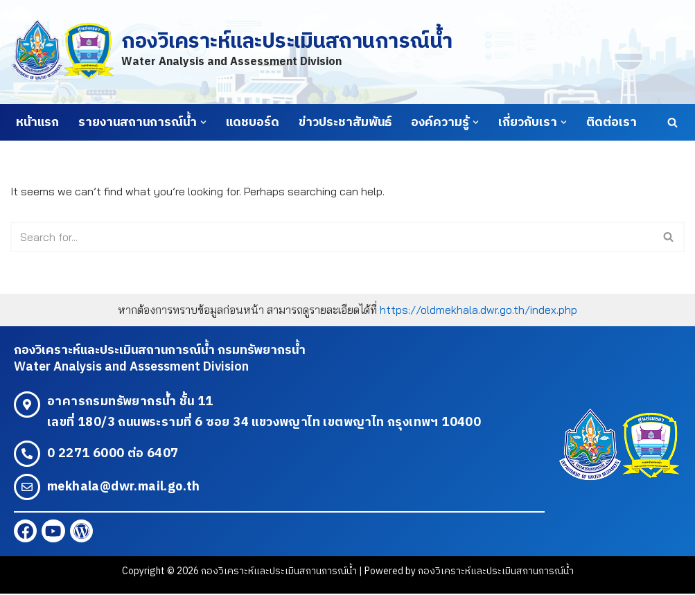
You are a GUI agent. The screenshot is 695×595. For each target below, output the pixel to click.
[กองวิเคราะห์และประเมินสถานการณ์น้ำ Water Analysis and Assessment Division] (231, 51)
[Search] (672, 122)
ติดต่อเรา (611, 122)
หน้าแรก (37, 122)
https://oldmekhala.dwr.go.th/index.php (478, 310)
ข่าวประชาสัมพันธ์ (345, 122)
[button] (203, 122)
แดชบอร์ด (252, 122)
